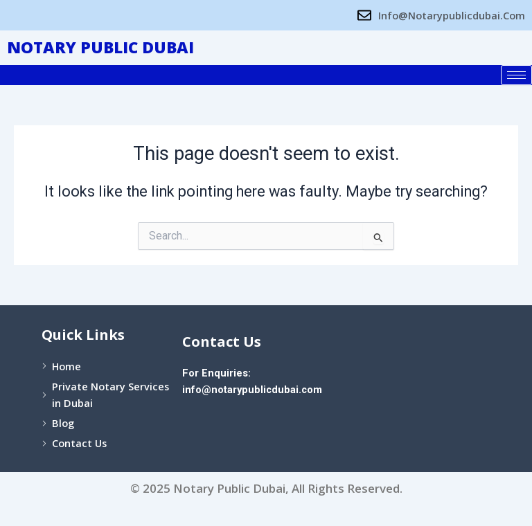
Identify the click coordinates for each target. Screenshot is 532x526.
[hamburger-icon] (516, 75)
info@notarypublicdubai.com (252, 389)
